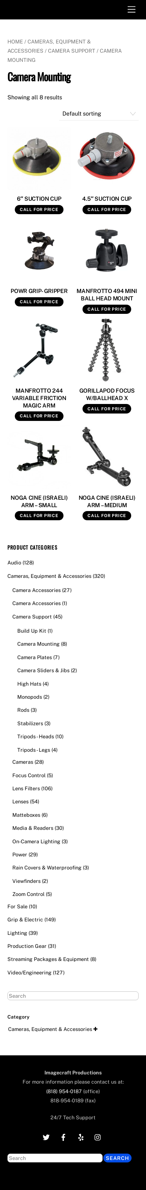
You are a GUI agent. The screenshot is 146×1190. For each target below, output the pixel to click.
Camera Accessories (36, 590)
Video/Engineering (29, 972)
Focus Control (28, 775)
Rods (23, 710)
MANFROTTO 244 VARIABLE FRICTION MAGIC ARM (39, 398)
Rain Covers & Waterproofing (46, 867)
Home (15, 42)
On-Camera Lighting (36, 841)
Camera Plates (34, 657)
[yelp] (81, 1136)
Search (117, 1158)
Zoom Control (28, 894)
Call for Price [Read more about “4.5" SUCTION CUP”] (106, 209)
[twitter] (46, 1136)
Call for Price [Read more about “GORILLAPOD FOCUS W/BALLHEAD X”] (106, 408)
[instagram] (98, 1136)
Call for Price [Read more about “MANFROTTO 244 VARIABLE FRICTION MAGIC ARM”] (39, 416)
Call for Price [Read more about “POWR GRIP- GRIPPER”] (39, 301)
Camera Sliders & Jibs (43, 670)
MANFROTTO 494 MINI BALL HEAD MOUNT (107, 295)
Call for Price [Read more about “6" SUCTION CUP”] (39, 209)
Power (19, 854)
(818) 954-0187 (64, 1091)
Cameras (22, 762)
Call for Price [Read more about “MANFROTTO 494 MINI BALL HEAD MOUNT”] (106, 309)
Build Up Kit (31, 631)
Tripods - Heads (35, 736)
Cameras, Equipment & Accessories (49, 576)
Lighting (17, 933)
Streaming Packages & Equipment (48, 959)
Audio (14, 562)
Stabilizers (30, 723)
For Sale (17, 906)
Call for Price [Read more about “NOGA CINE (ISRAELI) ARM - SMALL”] (39, 515)
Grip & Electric (25, 919)
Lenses (20, 801)
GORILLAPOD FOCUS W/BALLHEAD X (107, 394)
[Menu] (131, 10)
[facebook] (63, 1136)
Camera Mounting (38, 644)
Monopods (29, 697)
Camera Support (71, 51)
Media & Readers (32, 828)
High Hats (29, 684)
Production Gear (27, 946)
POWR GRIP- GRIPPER (39, 291)
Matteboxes (26, 815)
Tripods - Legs (33, 750)
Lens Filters (26, 788)
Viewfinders (26, 881)
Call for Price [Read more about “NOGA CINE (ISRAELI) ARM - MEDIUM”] (106, 515)
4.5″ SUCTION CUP (107, 198)
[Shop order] (99, 114)
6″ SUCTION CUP (39, 198)
